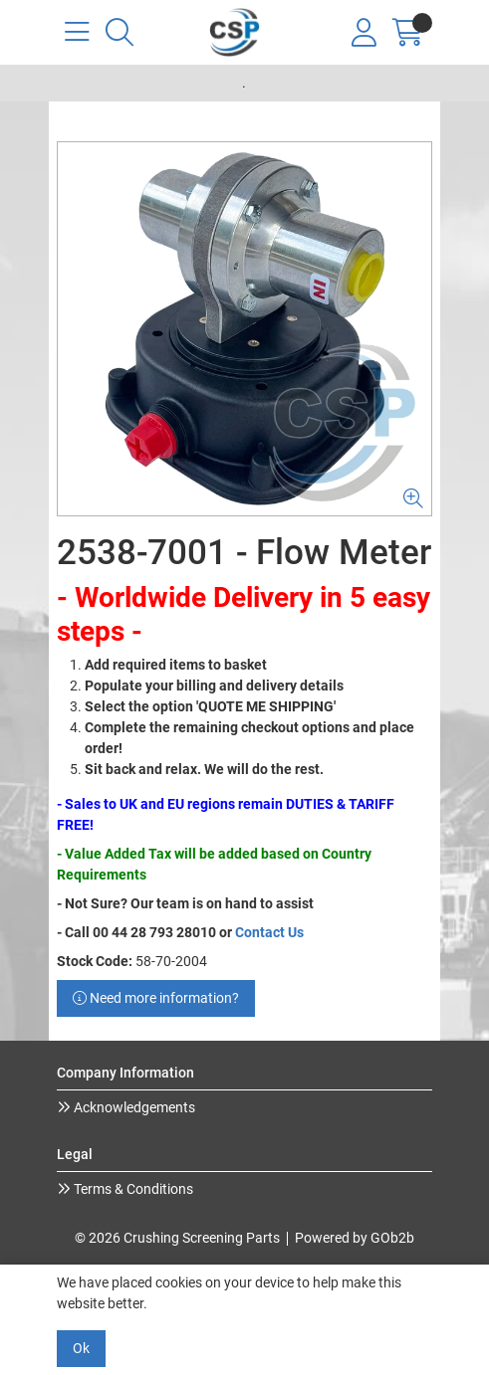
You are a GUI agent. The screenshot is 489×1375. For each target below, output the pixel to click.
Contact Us (269, 932)
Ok (81, 1348)
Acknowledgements (133, 1107)
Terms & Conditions (132, 1189)
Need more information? (156, 998)
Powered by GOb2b (354, 1238)
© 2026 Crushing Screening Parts (177, 1238)
